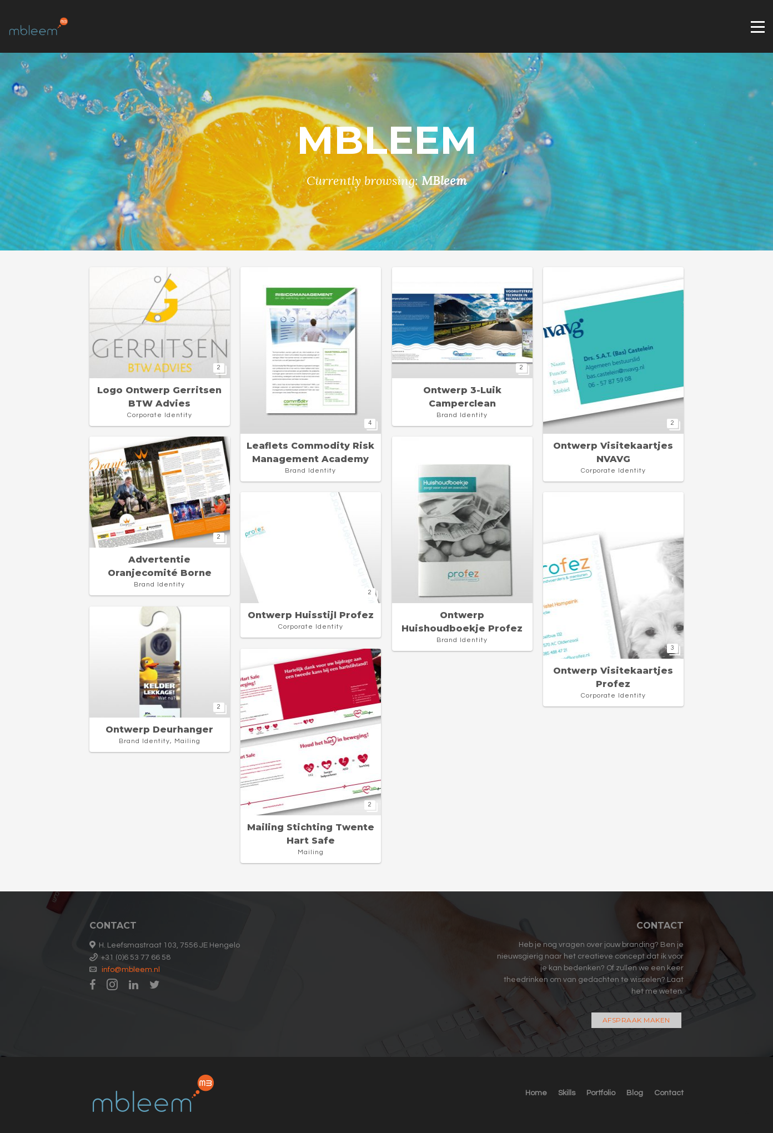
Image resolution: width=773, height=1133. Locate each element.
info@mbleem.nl (131, 970)
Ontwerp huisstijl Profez (311, 615)
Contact (669, 1093)
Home (536, 1093)
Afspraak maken (636, 1020)
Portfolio (600, 1093)
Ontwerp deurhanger (159, 729)
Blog (634, 1093)
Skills (566, 1093)
